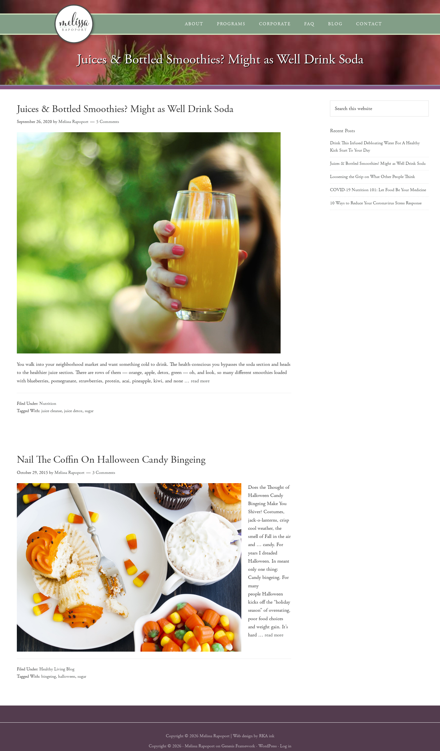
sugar (89, 411)
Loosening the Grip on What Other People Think (372, 177)
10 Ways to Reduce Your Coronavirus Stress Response (375, 203)
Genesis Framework (238, 746)
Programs (231, 24)
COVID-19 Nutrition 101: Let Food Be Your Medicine (378, 190)
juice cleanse (51, 411)
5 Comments (107, 122)
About (194, 24)
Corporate (275, 24)
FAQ (309, 24)
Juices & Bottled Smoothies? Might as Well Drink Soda (125, 109)
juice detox (73, 411)
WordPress (267, 746)
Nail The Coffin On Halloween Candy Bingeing (111, 459)
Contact (369, 24)
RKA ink (266, 736)
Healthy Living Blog (56, 669)
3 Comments (103, 472)
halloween (66, 676)
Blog (335, 24)
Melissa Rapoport (200, 746)
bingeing (48, 676)
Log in (285, 746)
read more (200, 381)
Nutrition (47, 404)
